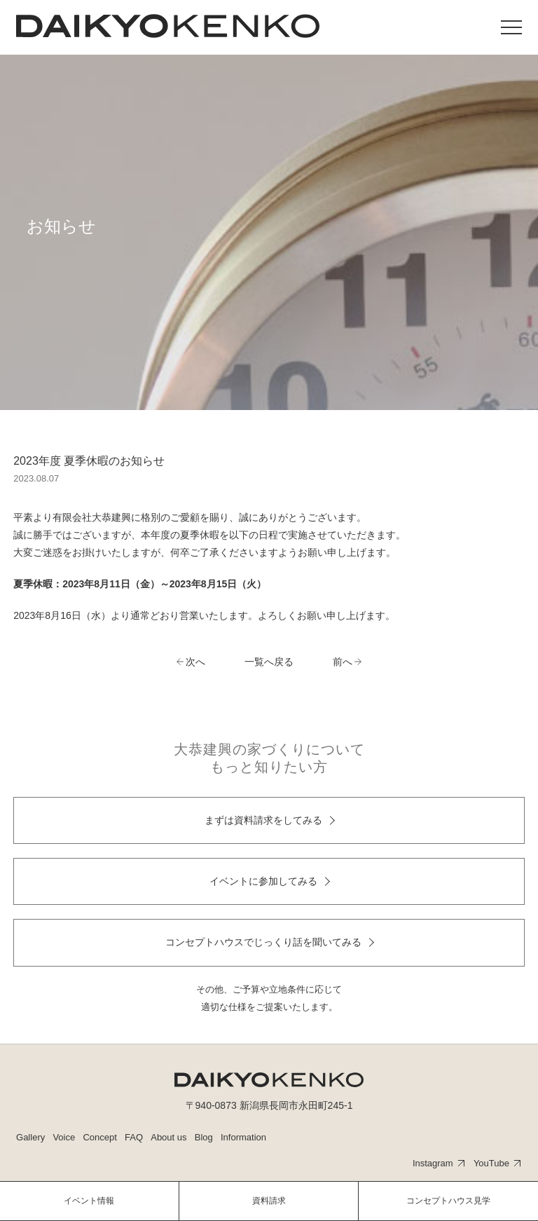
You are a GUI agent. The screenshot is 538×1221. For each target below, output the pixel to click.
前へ (342, 661)
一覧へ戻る (269, 661)
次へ (195, 661)
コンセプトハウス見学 (448, 1201)
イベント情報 (89, 1201)
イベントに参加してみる (263, 881)
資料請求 (269, 1201)
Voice (64, 1137)
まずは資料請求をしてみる (263, 820)
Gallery (30, 1137)
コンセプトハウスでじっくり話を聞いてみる (263, 942)
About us (168, 1137)
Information (243, 1137)
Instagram (433, 1163)
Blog (204, 1137)
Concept (99, 1137)
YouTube (491, 1163)
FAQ (134, 1137)
